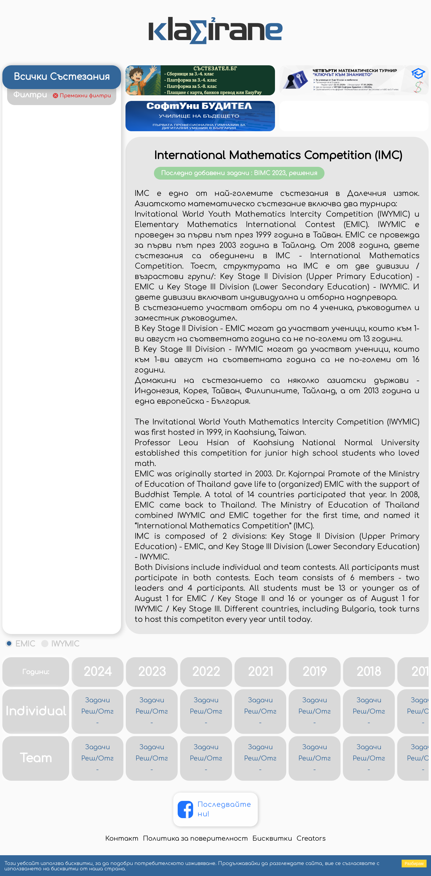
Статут (88, 108)
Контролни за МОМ (40, 447)
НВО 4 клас (27, 607)
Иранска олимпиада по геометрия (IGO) (45, 350)
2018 (368, 712)
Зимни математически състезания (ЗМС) (46, 334)
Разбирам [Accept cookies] (414, 863)
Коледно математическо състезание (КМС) (48, 366)
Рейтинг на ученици (41, 142)
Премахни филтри (85, 96)
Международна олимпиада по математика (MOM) (55, 527)
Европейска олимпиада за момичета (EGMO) (49, 286)
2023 (152, 712)
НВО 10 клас (28, 591)
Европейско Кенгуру (40, 303)
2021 (260, 712)
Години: (35, 712)
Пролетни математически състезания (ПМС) (52, 671)
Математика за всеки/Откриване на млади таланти (58, 479)
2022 (206, 712)
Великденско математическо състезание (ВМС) (55, 222)
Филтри (30, 95)
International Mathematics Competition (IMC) (340, 172)
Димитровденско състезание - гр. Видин (62, 254)
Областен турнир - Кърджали (56, 639)
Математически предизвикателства (41, 511)
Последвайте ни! (227, 844)
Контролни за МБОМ (42, 431)
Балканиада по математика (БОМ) (53, 206)
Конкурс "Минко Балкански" (51, 383)
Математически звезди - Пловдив (62, 495)
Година (52, 108)
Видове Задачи (37, 122)
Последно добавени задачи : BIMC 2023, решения (337, 201)
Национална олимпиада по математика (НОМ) (51, 575)
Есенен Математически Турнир (59, 319)
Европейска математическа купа (61, 270)
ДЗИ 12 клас (28, 238)
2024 (97, 712)
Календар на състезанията (52, 158)
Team (36, 798)
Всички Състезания (62, 77)
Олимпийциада (33, 655)
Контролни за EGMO (41, 399)
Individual (35, 751)
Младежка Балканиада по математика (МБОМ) (48, 543)
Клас (22, 108)
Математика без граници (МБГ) (59, 463)
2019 (314, 712)
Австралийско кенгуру (44, 190)
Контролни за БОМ (39, 415)
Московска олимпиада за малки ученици (58, 559)
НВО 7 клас (27, 623)
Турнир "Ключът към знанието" (58, 174)
